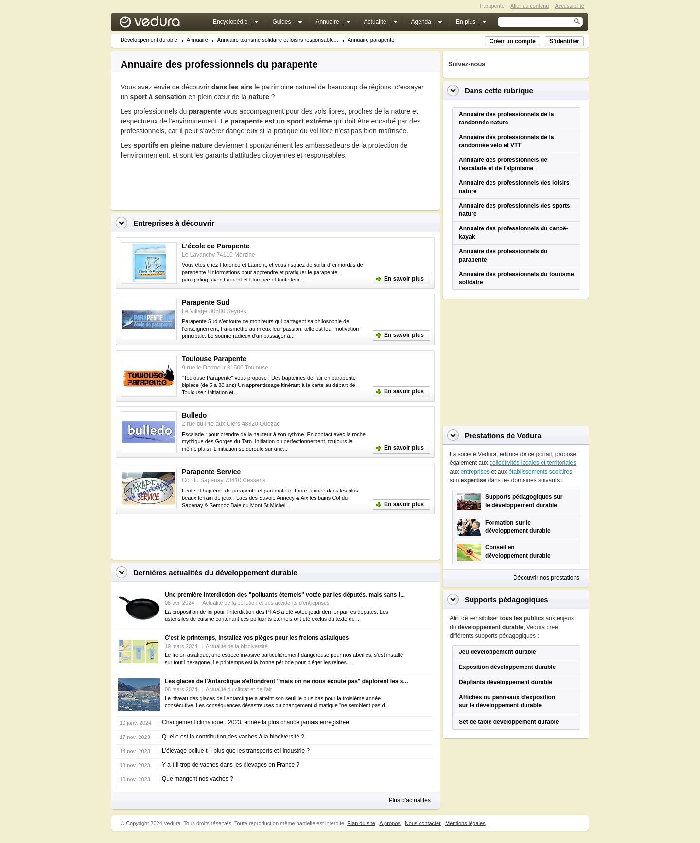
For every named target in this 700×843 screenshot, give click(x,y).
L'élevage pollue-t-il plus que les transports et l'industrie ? (236, 750)
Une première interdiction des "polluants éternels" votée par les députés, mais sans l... (285, 594)
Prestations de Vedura (503, 435)
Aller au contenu (529, 6)
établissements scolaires (540, 471)
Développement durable (149, 40)
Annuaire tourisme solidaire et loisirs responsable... (277, 40)
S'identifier (564, 41)
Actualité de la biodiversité (237, 646)
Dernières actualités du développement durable (215, 572)
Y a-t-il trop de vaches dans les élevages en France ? (230, 764)
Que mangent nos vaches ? (197, 778)
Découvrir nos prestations (546, 577)
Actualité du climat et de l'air (239, 689)
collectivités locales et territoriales (533, 462)
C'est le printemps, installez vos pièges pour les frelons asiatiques (257, 637)
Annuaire (197, 40)
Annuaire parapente (371, 40)
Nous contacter (423, 823)
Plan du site (361, 823)
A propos (389, 823)
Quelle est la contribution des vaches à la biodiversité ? (233, 736)
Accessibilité (569, 6)
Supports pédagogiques (506, 600)
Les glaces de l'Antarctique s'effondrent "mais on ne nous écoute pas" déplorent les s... (286, 681)
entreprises (475, 471)
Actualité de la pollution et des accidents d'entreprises (265, 603)
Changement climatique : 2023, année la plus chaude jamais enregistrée (255, 722)
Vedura (161, 24)
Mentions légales (465, 823)
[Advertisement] (234, 181)
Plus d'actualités (410, 800)
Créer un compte (512, 41)
